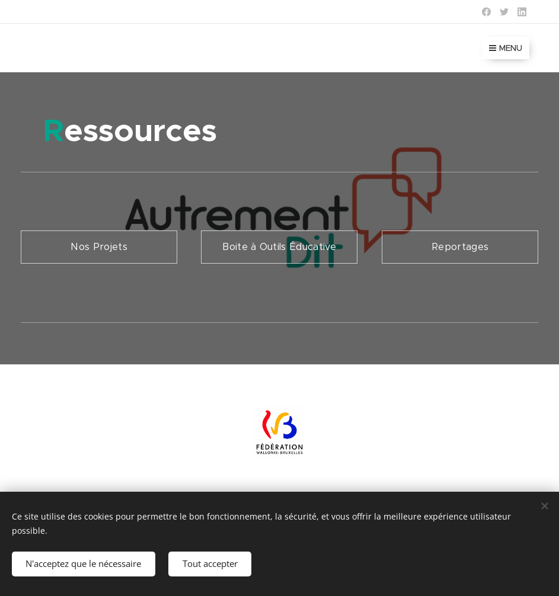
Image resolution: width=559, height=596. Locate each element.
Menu (505, 48)
